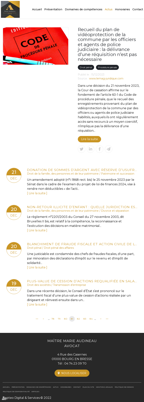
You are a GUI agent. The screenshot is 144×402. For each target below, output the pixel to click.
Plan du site (88, 387)
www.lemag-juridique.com (106, 78)
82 (78, 318)
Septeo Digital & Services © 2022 (27, 398)
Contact (137, 9)
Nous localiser (73, 373)
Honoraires (122, 9)
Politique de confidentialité (16, 391)
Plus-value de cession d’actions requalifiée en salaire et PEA (82, 281)
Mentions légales (104, 387)
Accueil (37, 9)
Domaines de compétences (83, 9)
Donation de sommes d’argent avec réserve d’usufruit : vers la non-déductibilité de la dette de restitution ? (82, 170)
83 (84, 318)
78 (53, 318)
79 (59, 318)
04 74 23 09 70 (75, 363)
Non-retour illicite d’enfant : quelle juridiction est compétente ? (82, 207)
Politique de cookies (124, 387)
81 (72, 318)
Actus (108, 9)
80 (65, 318)
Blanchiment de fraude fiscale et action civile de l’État (82, 244)
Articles (35, 391)
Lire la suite (89, 139)
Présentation (53, 9)
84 (91, 318)
